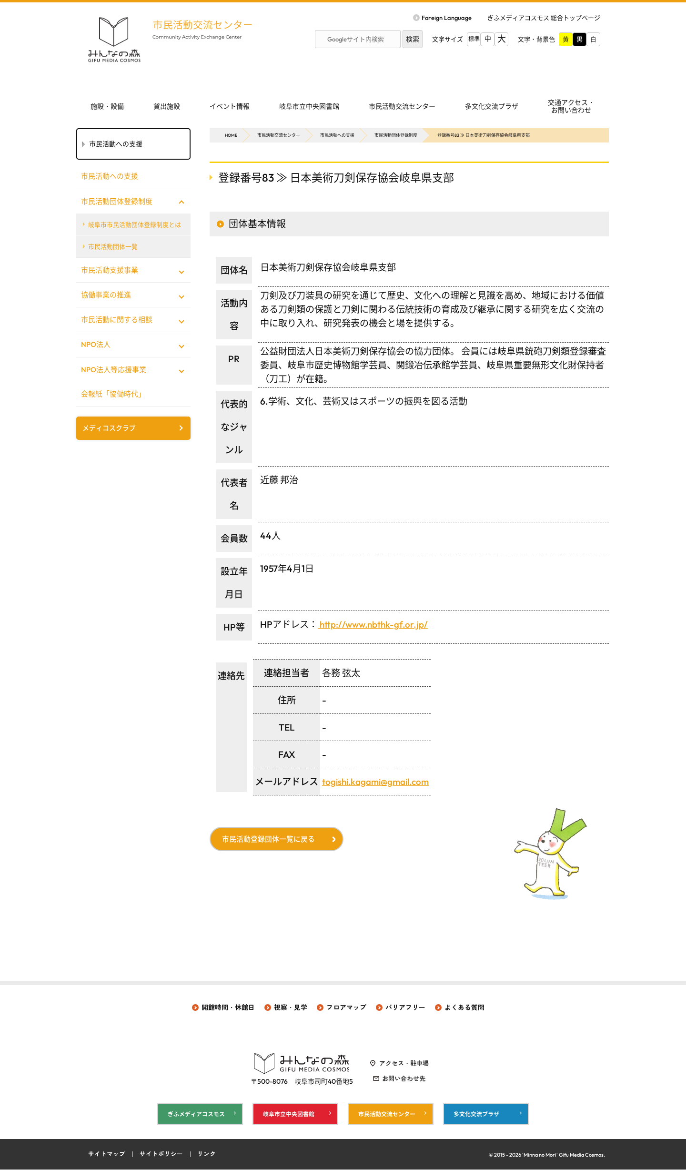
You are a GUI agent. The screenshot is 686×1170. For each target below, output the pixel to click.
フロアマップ (346, 1007)
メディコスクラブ (109, 429)
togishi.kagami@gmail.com (377, 781)
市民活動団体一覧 (113, 247)
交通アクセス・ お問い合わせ (571, 106)
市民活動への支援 (337, 135)
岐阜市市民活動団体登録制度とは (135, 224)
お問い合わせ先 (403, 1078)
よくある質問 (464, 1007)
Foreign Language (447, 17)
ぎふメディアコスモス (196, 1114)
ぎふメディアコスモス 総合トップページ (543, 17)
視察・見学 (290, 1007)
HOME (231, 135)
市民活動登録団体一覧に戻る (269, 839)
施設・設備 (107, 106)
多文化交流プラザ (491, 106)
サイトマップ (106, 1155)
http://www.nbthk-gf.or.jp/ (374, 624)
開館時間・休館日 (228, 1007)
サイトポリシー (161, 1155)
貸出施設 (166, 106)
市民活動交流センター (204, 24)
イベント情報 (230, 106)
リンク (206, 1155)
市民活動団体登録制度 (395, 135)
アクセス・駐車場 (404, 1063)
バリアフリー (405, 1007)
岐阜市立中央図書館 (309, 106)
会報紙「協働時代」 (113, 394)
